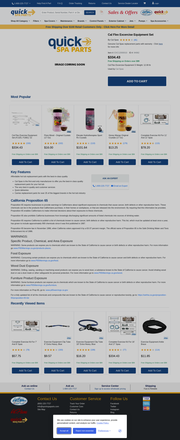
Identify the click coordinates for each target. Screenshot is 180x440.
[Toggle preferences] (104, 431)
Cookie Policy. (103, 423)
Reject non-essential (84, 431)
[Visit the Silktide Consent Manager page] (120, 431)
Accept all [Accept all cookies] (64, 431)
